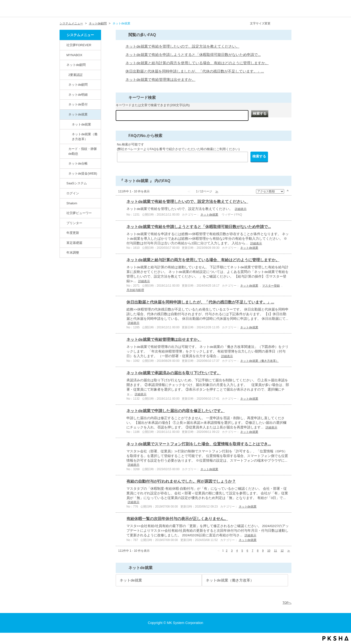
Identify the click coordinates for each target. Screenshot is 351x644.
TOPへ (287, 602)
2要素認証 (75, 75)
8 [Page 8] (257, 550)
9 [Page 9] (263, 550)
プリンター (74, 223)
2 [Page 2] (226, 550)
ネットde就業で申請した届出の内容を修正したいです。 (175, 411)
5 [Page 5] (242, 550)
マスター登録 (271, 285)
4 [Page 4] (237, 550)
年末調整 (72, 252)
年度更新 (72, 233)
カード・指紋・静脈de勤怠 (82, 151)
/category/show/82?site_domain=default (63, 64)
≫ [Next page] (288, 550)
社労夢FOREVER (78, 45)
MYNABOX (74, 55)
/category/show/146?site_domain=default (63, 44)
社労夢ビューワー (79, 213)
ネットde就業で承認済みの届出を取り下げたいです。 (173, 373)
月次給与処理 (135, 290)
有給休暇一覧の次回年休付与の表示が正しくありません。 (177, 519)
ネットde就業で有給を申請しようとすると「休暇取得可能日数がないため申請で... (193, 55)
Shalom (71, 203)
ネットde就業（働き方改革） (85, 136)
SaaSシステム (76, 183)
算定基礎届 (74, 243)
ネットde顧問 (98, 23)
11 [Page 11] (275, 550)
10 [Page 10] (268, 550)
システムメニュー (71, 23)
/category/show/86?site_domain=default (65, 114)
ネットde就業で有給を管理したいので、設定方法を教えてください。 (182, 46)
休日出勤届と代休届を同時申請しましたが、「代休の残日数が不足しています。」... (194, 71)
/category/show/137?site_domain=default (65, 173)
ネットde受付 (78, 104)
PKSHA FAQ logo (335, 638)
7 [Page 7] (252, 550)
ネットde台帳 (78, 163)
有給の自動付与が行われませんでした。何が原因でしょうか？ (181, 481)
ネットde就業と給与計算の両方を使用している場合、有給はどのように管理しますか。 (197, 63)
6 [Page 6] (247, 550)
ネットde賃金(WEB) (82, 173)
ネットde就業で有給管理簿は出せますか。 (160, 80)
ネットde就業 (78, 114)
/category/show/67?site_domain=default (63, 203)
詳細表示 (241, 209)
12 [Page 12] (282, 550)
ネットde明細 (78, 94)
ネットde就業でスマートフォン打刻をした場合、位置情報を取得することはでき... (198, 444)
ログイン (72, 193)
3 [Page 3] (232, 550)
